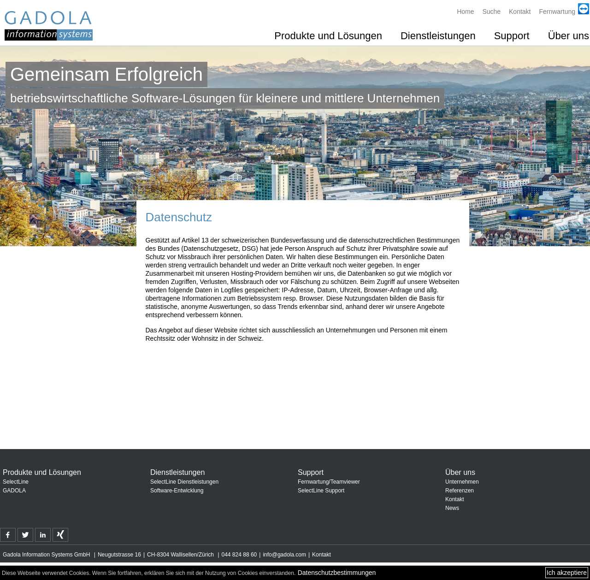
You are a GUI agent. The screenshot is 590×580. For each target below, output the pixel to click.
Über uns (568, 35)
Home (465, 11)
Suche (491, 11)
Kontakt (520, 11)
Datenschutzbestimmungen (337, 572)
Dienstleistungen (438, 35)
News (452, 508)
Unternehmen (462, 482)
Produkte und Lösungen (328, 35)
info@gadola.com (284, 554)
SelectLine (16, 482)
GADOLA (14, 490)
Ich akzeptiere (567, 572)
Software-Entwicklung (176, 490)
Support (512, 35)
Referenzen (459, 490)
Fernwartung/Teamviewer (329, 482)
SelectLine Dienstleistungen (184, 482)
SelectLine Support (321, 490)
